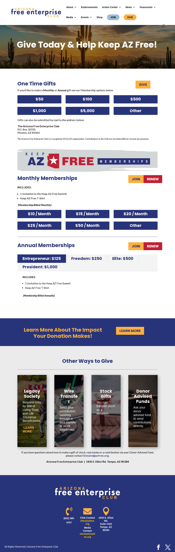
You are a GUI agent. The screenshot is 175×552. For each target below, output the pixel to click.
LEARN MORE (130, 330)
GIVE (130, 17)
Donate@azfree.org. (96, 455)
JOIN (113, 17)
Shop (100, 17)
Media (69, 17)
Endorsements (89, 7)
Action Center (110, 7)
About (69, 7)
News (129, 7)
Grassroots (146, 7)
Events (85, 17)
